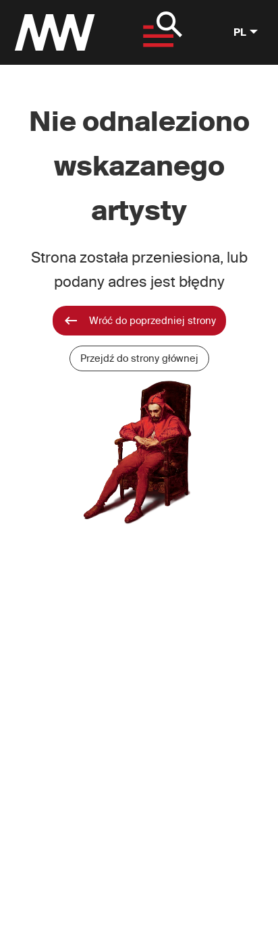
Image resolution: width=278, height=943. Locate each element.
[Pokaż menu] (159, 32)
